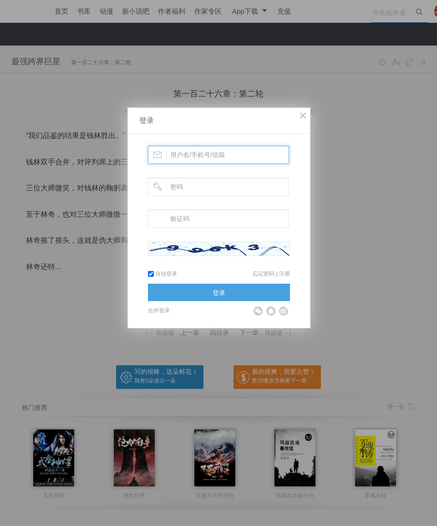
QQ (270, 311)
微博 (283, 311)
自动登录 (162, 274)
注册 (284, 274)
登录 (146, 120)
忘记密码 (263, 274)
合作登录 (159, 310)
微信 (258, 311)
